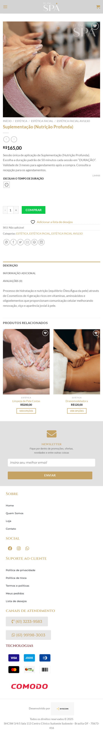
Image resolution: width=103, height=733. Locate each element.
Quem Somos (14, 513)
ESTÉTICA (21, 121)
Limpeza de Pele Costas (26, 401)
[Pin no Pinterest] (34, 242)
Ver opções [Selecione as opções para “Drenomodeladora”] (77, 411)
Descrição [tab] (10, 265)
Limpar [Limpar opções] (96, 175)
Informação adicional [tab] (19, 273)
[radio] (7, 185)
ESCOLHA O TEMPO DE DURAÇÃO (23, 178)
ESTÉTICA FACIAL (42, 121)
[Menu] (5, 6)
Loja (8, 520)
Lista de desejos (16, 601)
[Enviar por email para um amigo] (27, 242)
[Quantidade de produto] (10, 210)
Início (7, 121)
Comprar (34, 210)
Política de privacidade (20, 570)
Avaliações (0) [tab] (13, 281)
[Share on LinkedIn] (41, 242)
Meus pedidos (15, 593)
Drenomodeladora (77, 401)
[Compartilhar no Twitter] (20, 242)
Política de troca (16, 577)
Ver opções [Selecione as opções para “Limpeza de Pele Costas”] (26, 411)
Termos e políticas (17, 585)
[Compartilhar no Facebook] (13, 242)
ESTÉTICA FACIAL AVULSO (73, 121)
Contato (11, 528)
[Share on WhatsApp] (6, 242)
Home (10, 505)
